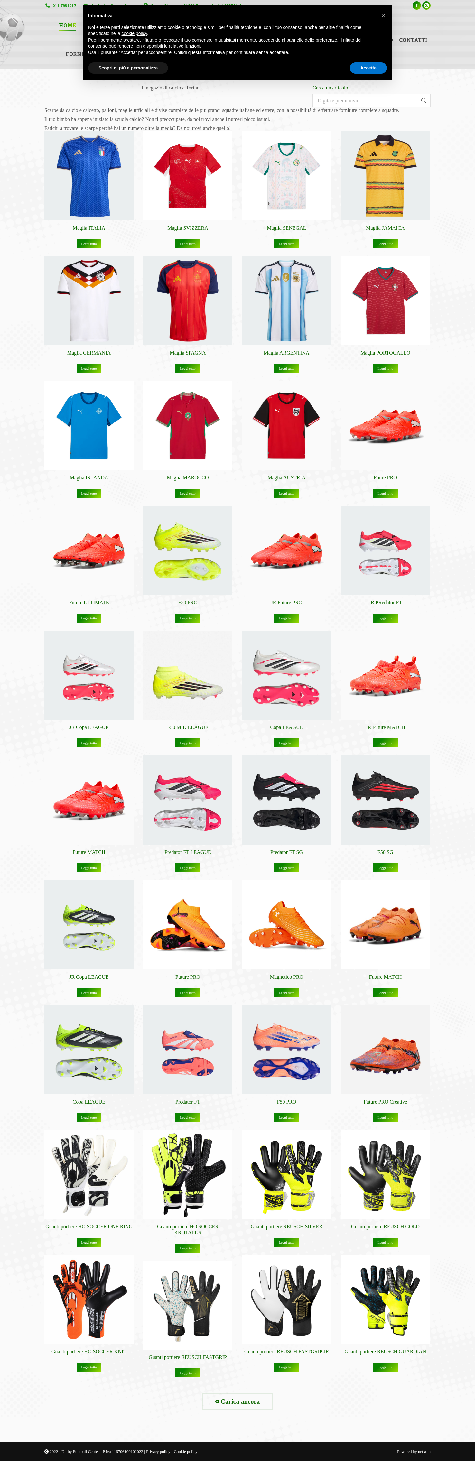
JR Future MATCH (385, 727)
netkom (424, 1451)
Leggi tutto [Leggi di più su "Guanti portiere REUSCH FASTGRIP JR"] (286, 1367)
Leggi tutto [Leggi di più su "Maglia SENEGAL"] (286, 243)
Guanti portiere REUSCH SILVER (286, 1226)
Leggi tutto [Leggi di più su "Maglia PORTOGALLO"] (385, 368)
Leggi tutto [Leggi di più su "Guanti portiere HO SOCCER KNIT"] (89, 1367)
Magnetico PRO (286, 977)
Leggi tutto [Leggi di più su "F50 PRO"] (188, 618)
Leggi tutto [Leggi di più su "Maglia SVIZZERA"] (188, 243)
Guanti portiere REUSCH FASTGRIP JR (286, 1351)
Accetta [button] (368, 67)
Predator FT (187, 1102)
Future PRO (187, 977)
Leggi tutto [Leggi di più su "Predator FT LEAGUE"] (188, 868)
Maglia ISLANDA (89, 477)
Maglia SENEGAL (286, 228)
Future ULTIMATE (89, 602)
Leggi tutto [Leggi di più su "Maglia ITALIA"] (89, 243)
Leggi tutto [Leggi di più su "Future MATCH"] (89, 868)
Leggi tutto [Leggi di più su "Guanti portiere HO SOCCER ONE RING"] (89, 1242)
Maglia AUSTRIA (287, 477)
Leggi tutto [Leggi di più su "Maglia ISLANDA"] (89, 493)
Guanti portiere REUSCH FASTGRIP (188, 1357)
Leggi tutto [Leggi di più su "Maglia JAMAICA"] (385, 243)
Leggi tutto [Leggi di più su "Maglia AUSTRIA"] (286, 493)
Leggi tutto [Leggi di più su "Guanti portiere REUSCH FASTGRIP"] (188, 1373)
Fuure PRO (385, 477)
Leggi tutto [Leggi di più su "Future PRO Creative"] (385, 1117)
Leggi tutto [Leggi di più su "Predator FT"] (188, 1117)
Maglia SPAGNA (188, 353)
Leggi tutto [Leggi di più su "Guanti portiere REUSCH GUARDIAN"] (385, 1367)
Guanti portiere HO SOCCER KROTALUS (188, 1229)
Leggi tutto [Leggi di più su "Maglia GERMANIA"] (89, 368)
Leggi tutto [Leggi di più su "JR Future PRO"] (286, 618)
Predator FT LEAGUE (187, 852)
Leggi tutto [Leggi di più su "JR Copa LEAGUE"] (89, 743)
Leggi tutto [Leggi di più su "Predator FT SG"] (286, 868)
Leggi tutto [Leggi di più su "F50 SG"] (385, 868)
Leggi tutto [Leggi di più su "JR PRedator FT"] (385, 618)
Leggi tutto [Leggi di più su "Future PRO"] (188, 992)
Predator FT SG (286, 852)
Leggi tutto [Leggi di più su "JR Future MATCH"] (385, 743)
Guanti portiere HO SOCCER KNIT (88, 1351)
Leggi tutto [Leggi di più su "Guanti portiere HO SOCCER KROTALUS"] (188, 1248)
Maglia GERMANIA (89, 353)
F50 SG (385, 852)
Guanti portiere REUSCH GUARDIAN (385, 1351)
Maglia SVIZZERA (187, 228)
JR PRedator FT (385, 602)
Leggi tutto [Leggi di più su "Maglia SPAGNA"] (188, 368)
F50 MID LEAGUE (188, 727)
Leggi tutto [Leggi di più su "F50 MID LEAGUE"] (188, 743)
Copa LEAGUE (286, 727)
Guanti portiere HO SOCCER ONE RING (89, 1226)
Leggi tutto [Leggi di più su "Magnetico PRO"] (286, 992)
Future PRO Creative (385, 1102)
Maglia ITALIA (89, 228)
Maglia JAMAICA (385, 228)
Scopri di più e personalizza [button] (128, 67)
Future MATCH (89, 852)
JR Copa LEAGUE (89, 727)
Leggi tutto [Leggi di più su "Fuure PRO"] (385, 493)
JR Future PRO (287, 602)
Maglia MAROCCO (188, 477)
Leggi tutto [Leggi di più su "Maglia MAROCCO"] (188, 493)
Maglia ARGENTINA (287, 353)
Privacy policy (159, 1451)
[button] (383, 15)
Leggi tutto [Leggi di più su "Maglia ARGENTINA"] (286, 368)
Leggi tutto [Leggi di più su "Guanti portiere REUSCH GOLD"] (385, 1242)
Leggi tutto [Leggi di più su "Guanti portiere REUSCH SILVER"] (286, 1242)
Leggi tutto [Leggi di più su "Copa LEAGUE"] (286, 743)
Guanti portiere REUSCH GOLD (385, 1226)
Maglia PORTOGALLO (385, 353)
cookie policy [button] (134, 33)
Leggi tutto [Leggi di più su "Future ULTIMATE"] (89, 618)
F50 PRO (187, 602)
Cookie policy (185, 1451)
